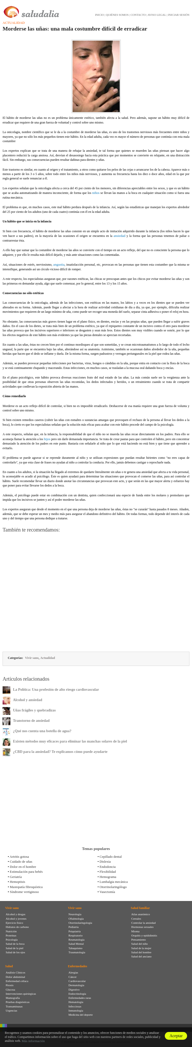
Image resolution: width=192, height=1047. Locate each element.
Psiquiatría (74, 931)
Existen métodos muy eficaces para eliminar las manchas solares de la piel (70, 741)
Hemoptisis (17, 882)
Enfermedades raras (79, 997)
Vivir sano (32, 658)
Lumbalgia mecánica (113, 882)
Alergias (73, 972)
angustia (59, 264)
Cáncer (72, 976)
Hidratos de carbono (17, 926)
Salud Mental (76, 943)
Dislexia (105, 861)
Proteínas (11, 935)
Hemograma (107, 877)
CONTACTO (138, 14)
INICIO (99, 14)
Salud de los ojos (15, 952)
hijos (47, 439)
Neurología (74, 914)
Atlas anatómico (140, 914)
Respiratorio (75, 935)
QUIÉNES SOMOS (117, 14)
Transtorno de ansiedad (31, 721)
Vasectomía (107, 892)
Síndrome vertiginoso (24, 892)
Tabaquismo (75, 948)
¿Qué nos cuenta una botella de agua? (42, 731)
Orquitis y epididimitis (144, 935)
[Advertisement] (96, 593)
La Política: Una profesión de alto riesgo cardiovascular (56, 690)
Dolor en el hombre (23, 867)
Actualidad (14, 23)
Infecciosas (74, 1006)
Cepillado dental (110, 857)
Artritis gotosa (19, 857)
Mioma (135, 931)
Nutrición (11, 931)
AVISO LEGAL (157, 14)
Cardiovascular (77, 981)
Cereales (136, 918)
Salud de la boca (15, 943)
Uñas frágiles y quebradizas (34, 710)
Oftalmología (76, 918)
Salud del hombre (141, 952)
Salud (9, 966)
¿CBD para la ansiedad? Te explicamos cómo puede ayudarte (60, 752)
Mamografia (13, 997)
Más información (33, 1041)
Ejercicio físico (14, 922)
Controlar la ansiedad (143, 922)
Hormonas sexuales (142, 926)
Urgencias (11, 1010)
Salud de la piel (14, 948)
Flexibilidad (107, 872)
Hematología (75, 1002)
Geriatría (16, 877)
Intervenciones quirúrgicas (21, 993)
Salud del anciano (141, 956)
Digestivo (74, 989)
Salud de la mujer (141, 948)
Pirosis (9, 985)
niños (95, 193)
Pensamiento (138, 939)
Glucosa (10, 989)
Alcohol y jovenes (16, 918)
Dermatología (76, 985)
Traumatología (76, 952)
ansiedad (119, 236)
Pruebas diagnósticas (18, 1002)
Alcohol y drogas (15, 914)
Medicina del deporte (80, 1014)
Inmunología (75, 1010)
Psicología (12, 939)
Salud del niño (139, 943)
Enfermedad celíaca (17, 981)
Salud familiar (140, 908)
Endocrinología (77, 993)
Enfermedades (77, 966)
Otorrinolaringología (80, 922)
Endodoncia (107, 867)
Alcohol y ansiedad (27, 700)
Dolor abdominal (15, 976)
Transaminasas (14, 1006)
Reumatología (76, 939)
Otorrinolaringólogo (113, 887)
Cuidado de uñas (21, 861)
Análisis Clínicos (15, 972)
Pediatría (73, 926)
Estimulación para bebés (26, 872)
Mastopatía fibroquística (26, 887)
